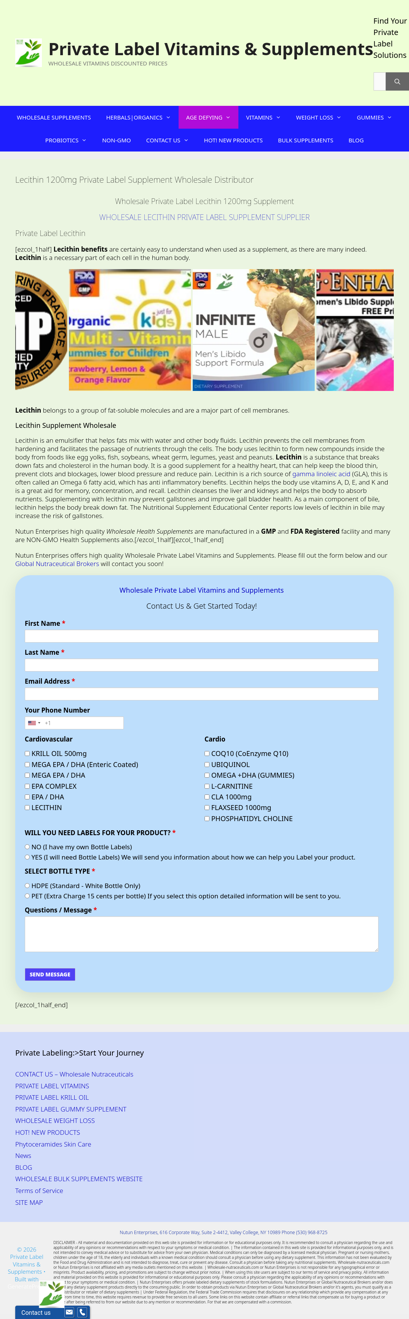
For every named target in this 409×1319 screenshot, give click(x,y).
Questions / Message (61, 910)
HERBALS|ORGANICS (142, 117)
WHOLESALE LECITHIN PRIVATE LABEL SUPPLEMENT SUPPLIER (204, 217)
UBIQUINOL (227, 764)
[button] (171, 117)
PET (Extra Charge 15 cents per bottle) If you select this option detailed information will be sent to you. (183, 896)
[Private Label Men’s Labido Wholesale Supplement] (273, 330)
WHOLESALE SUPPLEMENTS (54, 117)
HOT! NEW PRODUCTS (233, 140)
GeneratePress (27, 1286)
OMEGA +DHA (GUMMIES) (249, 775)
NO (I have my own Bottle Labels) (78, 847)
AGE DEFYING (212, 117)
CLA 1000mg (228, 797)
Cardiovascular (49, 739)
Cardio (214, 739)
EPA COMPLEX (51, 786)
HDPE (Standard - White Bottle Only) (82, 886)
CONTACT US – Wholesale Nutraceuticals (74, 1074)
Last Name (44, 652)
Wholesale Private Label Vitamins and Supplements (202, 590)
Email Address (50, 681)
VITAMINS (267, 117)
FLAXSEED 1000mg (237, 807)
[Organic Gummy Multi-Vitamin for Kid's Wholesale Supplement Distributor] (150, 330)
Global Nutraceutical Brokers (57, 563)
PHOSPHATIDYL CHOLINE (248, 818)
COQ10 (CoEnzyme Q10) (246, 753)
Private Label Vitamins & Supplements (211, 48)
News (23, 1155)
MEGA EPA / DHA (55, 775)
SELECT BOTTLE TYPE (60, 871)
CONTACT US (171, 140)
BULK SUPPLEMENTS (305, 140)
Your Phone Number (57, 710)
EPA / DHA (44, 797)
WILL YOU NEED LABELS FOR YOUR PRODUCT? (100, 833)
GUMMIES (378, 117)
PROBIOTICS (69, 140)
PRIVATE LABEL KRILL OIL (52, 1097)
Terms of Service (39, 1190)
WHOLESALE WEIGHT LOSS (55, 1120)
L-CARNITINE (228, 786)
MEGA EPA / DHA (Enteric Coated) (81, 764)
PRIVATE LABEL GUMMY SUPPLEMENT (70, 1109)
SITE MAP (29, 1202)
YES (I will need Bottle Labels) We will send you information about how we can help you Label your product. (190, 857)
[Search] (397, 81)
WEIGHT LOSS (322, 117)
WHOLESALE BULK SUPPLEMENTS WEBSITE (79, 1178)
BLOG (356, 140)
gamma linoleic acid (321, 473)
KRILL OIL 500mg (56, 753)
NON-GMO (116, 140)
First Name (45, 623)
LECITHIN (43, 807)
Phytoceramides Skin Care (53, 1144)
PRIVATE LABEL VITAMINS (52, 1085)
